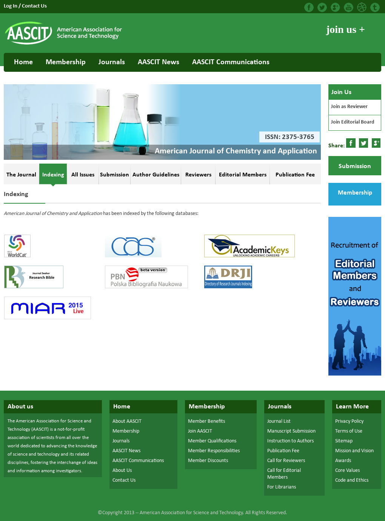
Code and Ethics (351, 480)
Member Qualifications (212, 441)
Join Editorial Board (352, 122)
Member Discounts (208, 461)
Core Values (347, 470)
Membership (66, 62)
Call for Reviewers (286, 461)
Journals (112, 62)
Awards (343, 461)
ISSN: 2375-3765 (289, 137)
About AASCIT (127, 421)
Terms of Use (348, 431)
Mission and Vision (354, 451)
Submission (355, 166)
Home (23, 62)
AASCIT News (158, 62)
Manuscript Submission (291, 431)
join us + (345, 29)
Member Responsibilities (214, 451)
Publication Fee (283, 451)
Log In (11, 6)
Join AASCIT (200, 431)
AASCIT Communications (231, 62)
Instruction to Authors (290, 441)
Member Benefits (206, 421)
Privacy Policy (349, 421)
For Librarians (281, 487)
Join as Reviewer (349, 107)
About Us (122, 470)
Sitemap (344, 441)
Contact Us (34, 6)
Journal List (279, 421)
